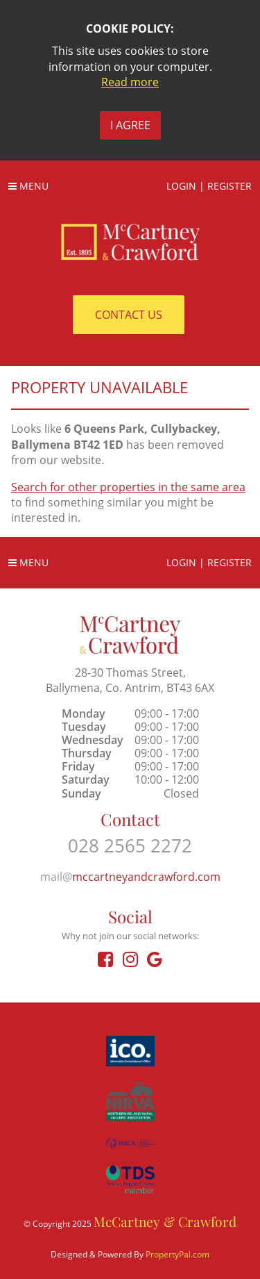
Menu (28, 185)
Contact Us (128, 314)
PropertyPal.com (177, 1254)
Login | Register (209, 185)
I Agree (130, 125)
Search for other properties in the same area (128, 487)
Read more (130, 82)
